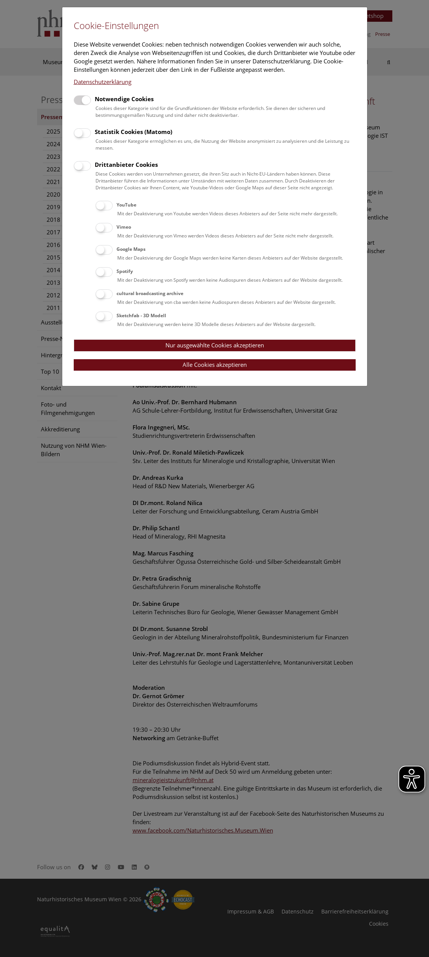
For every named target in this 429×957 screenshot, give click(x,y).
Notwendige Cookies (124, 99)
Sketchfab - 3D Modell (141, 315)
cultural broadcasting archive (150, 293)
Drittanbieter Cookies (126, 164)
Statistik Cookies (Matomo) (133, 132)
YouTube (126, 205)
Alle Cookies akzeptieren (215, 364)
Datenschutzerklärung (102, 82)
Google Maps (131, 249)
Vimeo (124, 227)
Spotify (125, 271)
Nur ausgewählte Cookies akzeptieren (214, 345)
